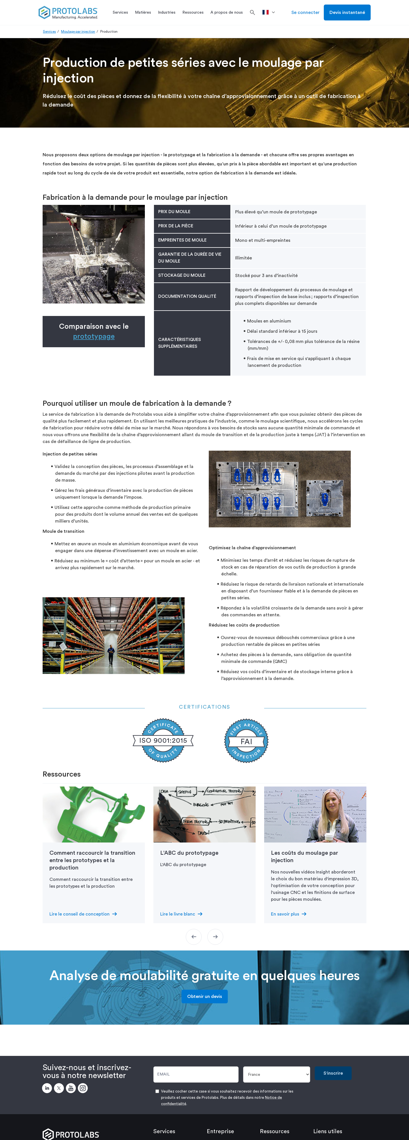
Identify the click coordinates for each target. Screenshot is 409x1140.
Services (49, 31)
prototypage (94, 336)
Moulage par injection (78, 31)
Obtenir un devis (204, 996)
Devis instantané (347, 12)
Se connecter (305, 12)
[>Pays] (270, 12)
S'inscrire (333, 1073)
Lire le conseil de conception (79, 914)
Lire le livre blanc (177, 914)
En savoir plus (285, 914)
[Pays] (276, 1074)
